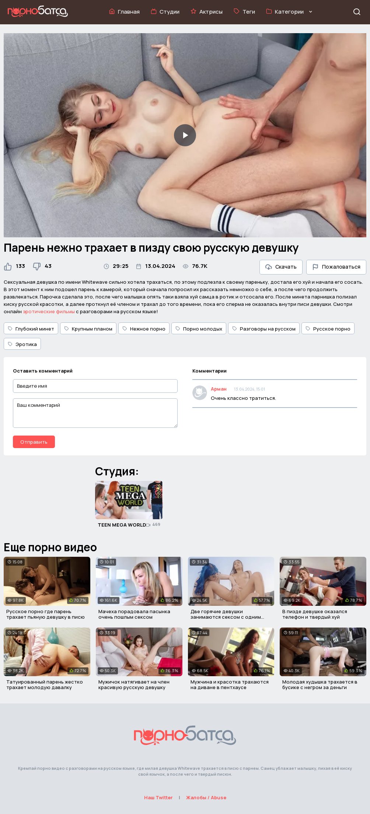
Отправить (34, 442)
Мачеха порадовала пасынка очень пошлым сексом (134, 614)
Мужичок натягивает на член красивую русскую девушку (134, 684)
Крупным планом (88, 328)
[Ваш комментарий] (95, 413)
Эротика (22, 344)
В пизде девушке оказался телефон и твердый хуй (314, 614)
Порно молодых (198, 328)
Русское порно (328, 328)
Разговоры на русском (264, 328)
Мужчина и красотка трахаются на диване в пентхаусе (230, 684)
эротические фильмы (49, 311)
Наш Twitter (158, 797)
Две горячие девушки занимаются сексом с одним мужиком (226, 617)
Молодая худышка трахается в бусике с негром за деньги (319, 684)
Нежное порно (143, 328)
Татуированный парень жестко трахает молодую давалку (44, 684)
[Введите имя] (95, 386)
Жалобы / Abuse (206, 797)
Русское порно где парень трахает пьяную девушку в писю (45, 614)
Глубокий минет (31, 328)
